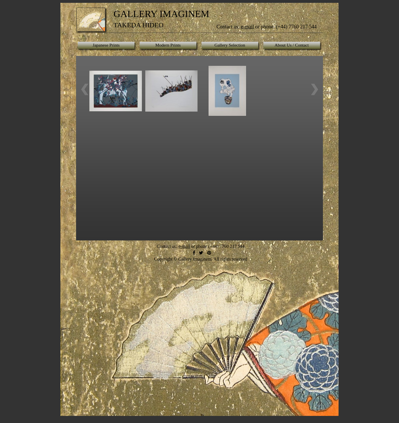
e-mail (247, 27)
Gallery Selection (230, 45)
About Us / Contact (292, 45)
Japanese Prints (106, 45)
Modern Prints (167, 45)
